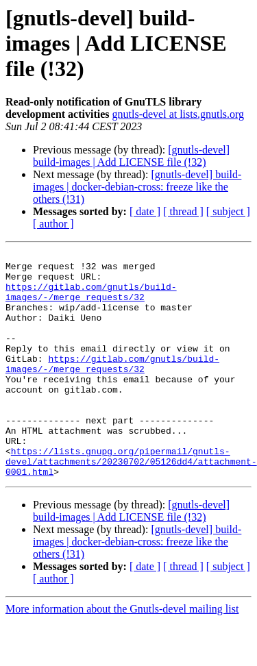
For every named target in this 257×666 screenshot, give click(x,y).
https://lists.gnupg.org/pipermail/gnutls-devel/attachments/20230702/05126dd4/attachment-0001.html (131, 504)
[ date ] (145, 211)
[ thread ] (183, 211)
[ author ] (53, 224)
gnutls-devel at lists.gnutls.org (178, 114)
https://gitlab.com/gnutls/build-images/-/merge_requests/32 (91, 300)
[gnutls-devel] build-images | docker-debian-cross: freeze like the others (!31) (137, 187)
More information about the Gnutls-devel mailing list (121, 654)
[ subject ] (228, 211)
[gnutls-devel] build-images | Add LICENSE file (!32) (131, 156)
